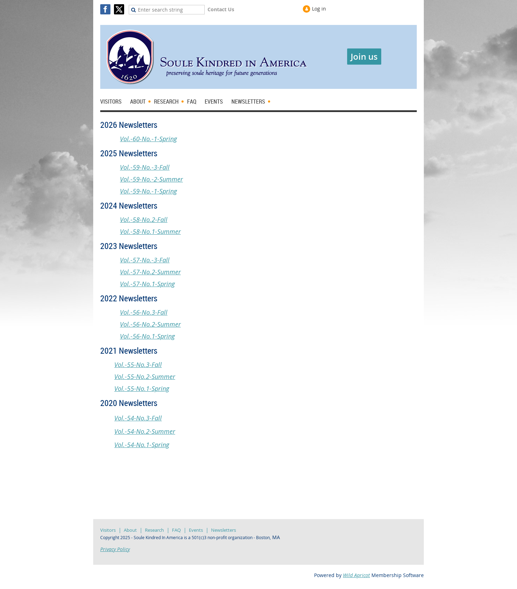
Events (196, 530)
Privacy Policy (115, 549)
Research (154, 530)
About (130, 530)
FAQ (176, 530)
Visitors (108, 530)
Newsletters (223, 530)
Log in (319, 8)
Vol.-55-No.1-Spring (141, 388)
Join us (364, 56)
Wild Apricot (356, 575)
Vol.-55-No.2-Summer (144, 376)
